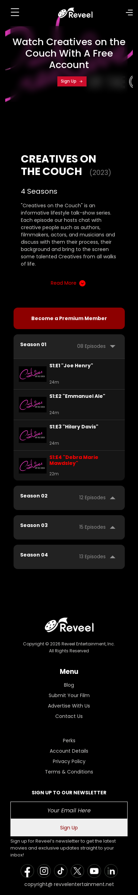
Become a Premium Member (69, 318)
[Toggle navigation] (15, 12)
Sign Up (72, 81)
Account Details (69, 750)
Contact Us (69, 716)
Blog (69, 684)
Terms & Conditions (69, 771)
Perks (69, 740)
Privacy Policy (69, 761)
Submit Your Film (69, 695)
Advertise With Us (69, 705)
